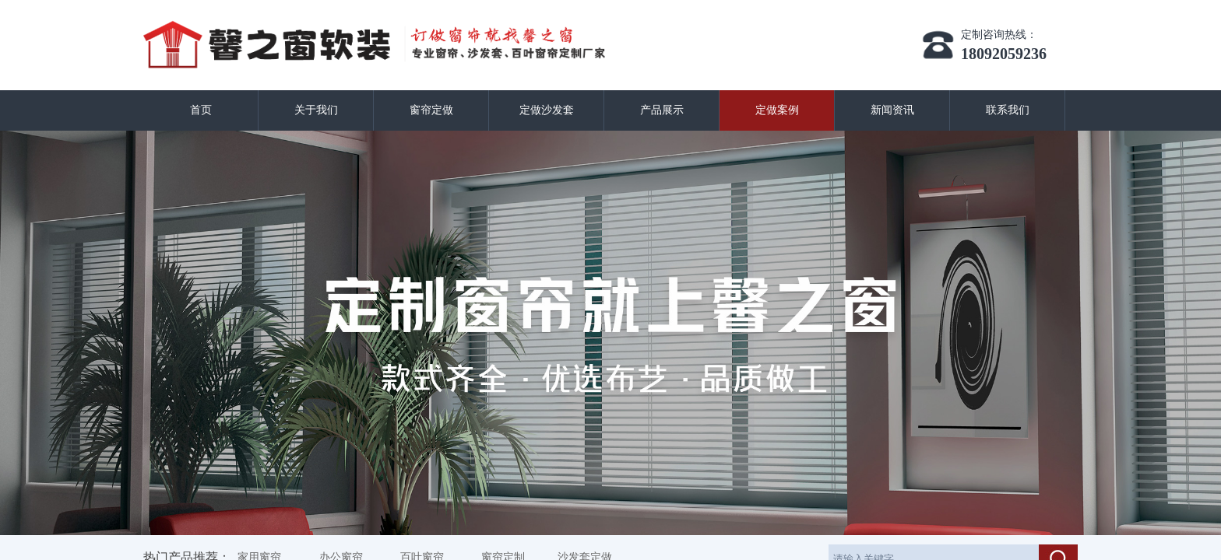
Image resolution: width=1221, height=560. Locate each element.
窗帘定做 (431, 110)
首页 (201, 110)
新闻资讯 (892, 110)
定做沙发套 (546, 110)
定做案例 (777, 110)
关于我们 (316, 110)
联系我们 (1007, 110)
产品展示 (662, 110)
